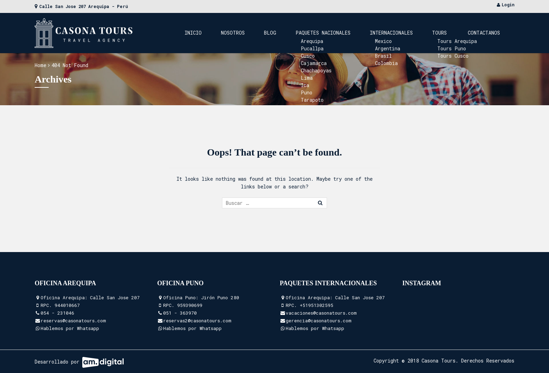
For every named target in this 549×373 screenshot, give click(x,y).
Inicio (261, 32)
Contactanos (489, 32)
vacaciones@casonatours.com (321, 313)
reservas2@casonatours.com (197, 320)
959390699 (189, 305)
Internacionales (417, 32)
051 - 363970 (180, 313)
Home (40, 65)
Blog (317, 32)
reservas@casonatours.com (73, 320)
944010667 (67, 305)
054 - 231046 (57, 313)
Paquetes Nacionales (359, 32)
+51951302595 (316, 305)
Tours (455, 32)
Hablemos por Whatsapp (70, 328)
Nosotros (291, 32)
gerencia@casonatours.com (319, 320)
